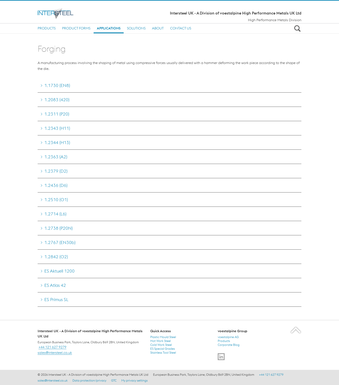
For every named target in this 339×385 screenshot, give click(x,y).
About (158, 28)
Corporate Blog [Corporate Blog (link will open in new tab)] (229, 345)
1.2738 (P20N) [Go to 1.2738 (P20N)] (58, 228)
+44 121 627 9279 (52, 347)
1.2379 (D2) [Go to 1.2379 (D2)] (55, 171)
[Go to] (221, 356)
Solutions (136, 28)
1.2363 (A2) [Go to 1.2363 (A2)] (55, 156)
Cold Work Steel (161, 345)
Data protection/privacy (89, 380)
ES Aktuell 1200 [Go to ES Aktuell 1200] (59, 271)
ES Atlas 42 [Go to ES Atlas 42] (55, 285)
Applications (108, 28)
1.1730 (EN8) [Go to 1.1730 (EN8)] (57, 85)
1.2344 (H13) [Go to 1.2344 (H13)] (57, 142)
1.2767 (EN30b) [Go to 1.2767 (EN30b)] (59, 242)
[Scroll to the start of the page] (296, 330)
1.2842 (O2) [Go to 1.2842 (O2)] (56, 256)
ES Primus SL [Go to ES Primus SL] (56, 299)
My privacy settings (134, 380)
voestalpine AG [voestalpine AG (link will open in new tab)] (228, 337)
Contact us (180, 28)
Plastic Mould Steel (163, 337)
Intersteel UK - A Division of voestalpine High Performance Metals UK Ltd (235, 13)
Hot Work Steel (160, 341)
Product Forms (76, 28)
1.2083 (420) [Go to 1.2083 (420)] (56, 99)
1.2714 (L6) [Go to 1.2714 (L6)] (55, 214)
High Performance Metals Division (274, 20)
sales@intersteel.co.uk (55, 352)
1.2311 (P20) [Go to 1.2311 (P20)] (56, 114)
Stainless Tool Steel (163, 353)
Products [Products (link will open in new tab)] (224, 341)
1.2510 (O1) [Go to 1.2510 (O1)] (56, 199)
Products (47, 28)
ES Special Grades (162, 349)
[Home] (67, 13)
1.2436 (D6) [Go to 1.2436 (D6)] (55, 185)
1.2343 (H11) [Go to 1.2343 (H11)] (57, 128)
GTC (114, 380)
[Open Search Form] (296, 28)
